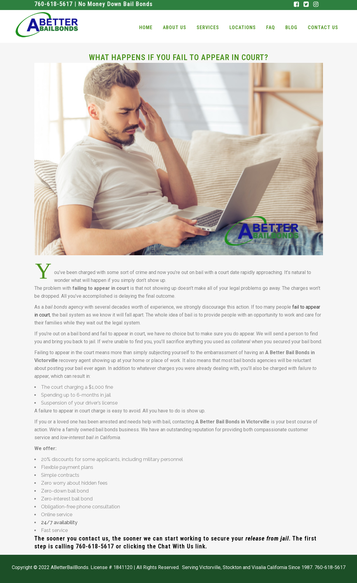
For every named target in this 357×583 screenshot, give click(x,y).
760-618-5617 (95, 546)
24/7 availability (59, 522)
